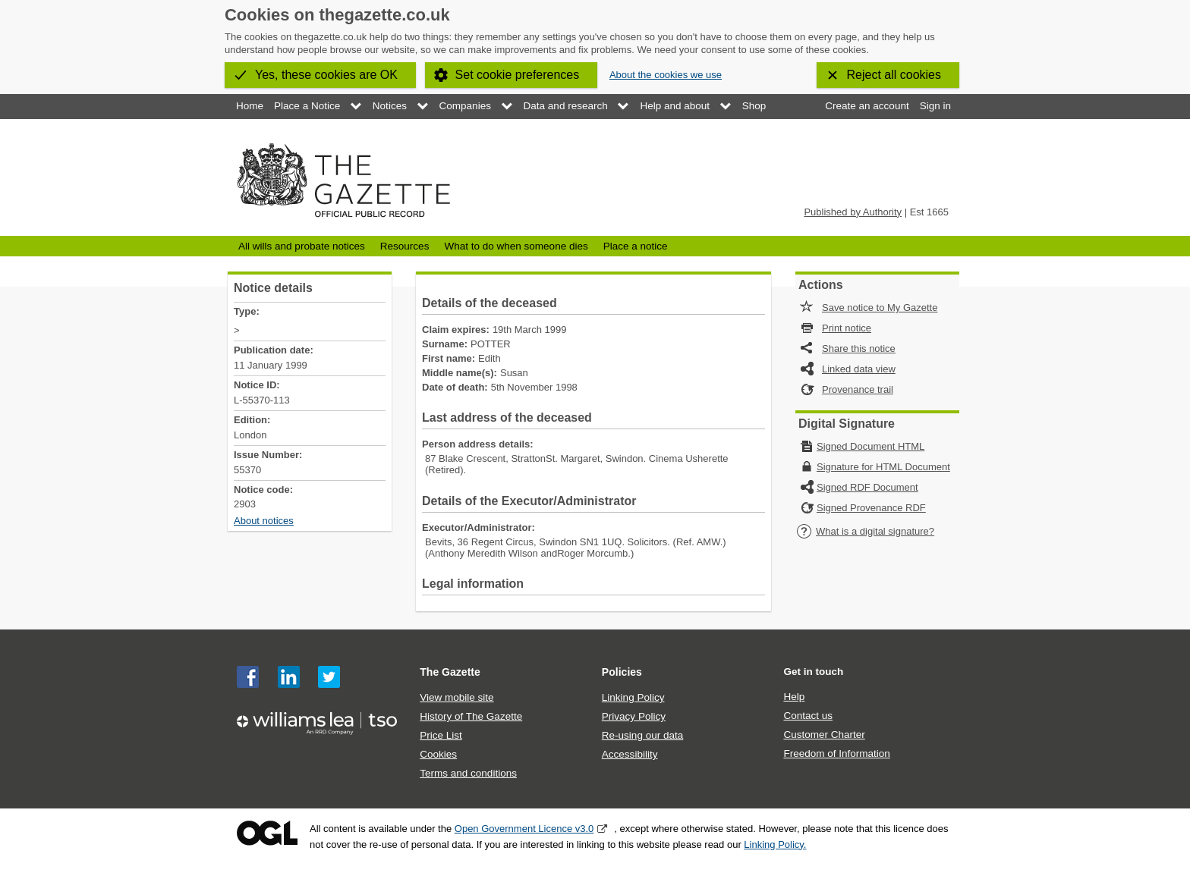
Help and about (675, 105)
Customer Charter (823, 734)
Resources (405, 246)
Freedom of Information (836, 753)
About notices (264, 520)
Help (793, 696)
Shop (754, 105)
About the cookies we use (665, 74)
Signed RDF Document (867, 487)
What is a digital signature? (865, 531)
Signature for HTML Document (883, 466)
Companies (465, 105)
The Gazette (450, 672)
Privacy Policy (634, 716)
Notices (390, 105)
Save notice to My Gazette (879, 307)
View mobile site (456, 697)
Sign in (935, 105)
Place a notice (635, 246)
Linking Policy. (775, 844)
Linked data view (859, 369)
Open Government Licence (267, 833)
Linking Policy (633, 697)
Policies (622, 672)
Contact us (808, 715)
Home (249, 105)
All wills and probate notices (301, 246)
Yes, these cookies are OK (326, 74)
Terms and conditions (468, 773)
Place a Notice (307, 105)
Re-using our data (642, 735)
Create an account (866, 105)
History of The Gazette (471, 716)
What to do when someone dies (515, 246)
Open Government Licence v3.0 (524, 828)
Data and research (566, 105)
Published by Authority (853, 212)
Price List (441, 735)
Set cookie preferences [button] (517, 74)
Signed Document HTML (870, 446)
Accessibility (630, 754)
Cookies (438, 754)
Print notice (846, 328)
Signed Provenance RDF (871, 507)
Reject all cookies (894, 74)
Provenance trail (857, 389)
